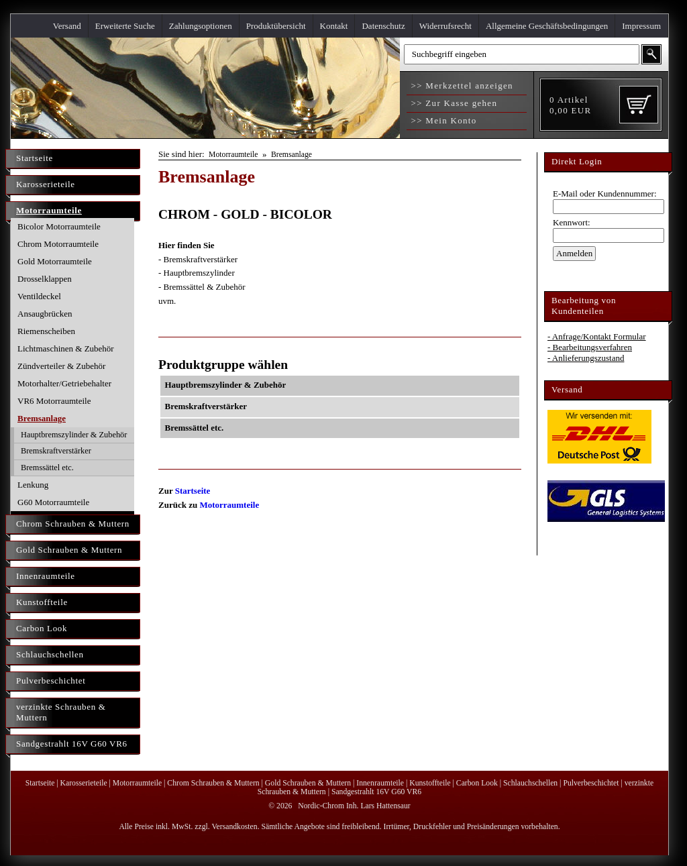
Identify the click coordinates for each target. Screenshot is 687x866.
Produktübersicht (276, 26)
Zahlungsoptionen (200, 26)
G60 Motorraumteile (53, 502)
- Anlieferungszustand (585, 358)
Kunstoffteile (42, 602)
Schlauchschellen (50, 654)
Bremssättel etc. (47, 467)
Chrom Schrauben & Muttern (72, 524)
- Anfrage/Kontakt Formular (596, 336)
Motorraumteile (49, 210)
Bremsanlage (41, 418)
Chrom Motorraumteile (58, 244)
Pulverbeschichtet (50, 680)
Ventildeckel (39, 296)
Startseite (34, 158)
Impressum (641, 26)
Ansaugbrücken (44, 314)
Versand (67, 26)
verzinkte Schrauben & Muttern (61, 712)
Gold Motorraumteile (54, 261)
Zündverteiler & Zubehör (61, 366)
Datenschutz (383, 26)
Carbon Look (41, 628)
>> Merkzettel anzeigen (460, 85)
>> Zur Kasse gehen (452, 103)
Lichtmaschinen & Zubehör (65, 348)
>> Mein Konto (442, 120)
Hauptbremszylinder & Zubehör (74, 434)
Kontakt (334, 26)
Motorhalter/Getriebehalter (64, 383)
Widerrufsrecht (445, 26)
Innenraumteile (45, 576)
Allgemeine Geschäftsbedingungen (547, 26)
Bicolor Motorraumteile (59, 226)
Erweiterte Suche (125, 26)
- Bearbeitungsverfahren (589, 347)
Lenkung (32, 485)
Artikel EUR (570, 105)
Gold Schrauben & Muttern (69, 550)
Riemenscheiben (46, 331)
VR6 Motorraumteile (54, 401)
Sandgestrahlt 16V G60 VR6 (71, 744)
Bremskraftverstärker (56, 450)
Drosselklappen (44, 279)
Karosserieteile (45, 184)
